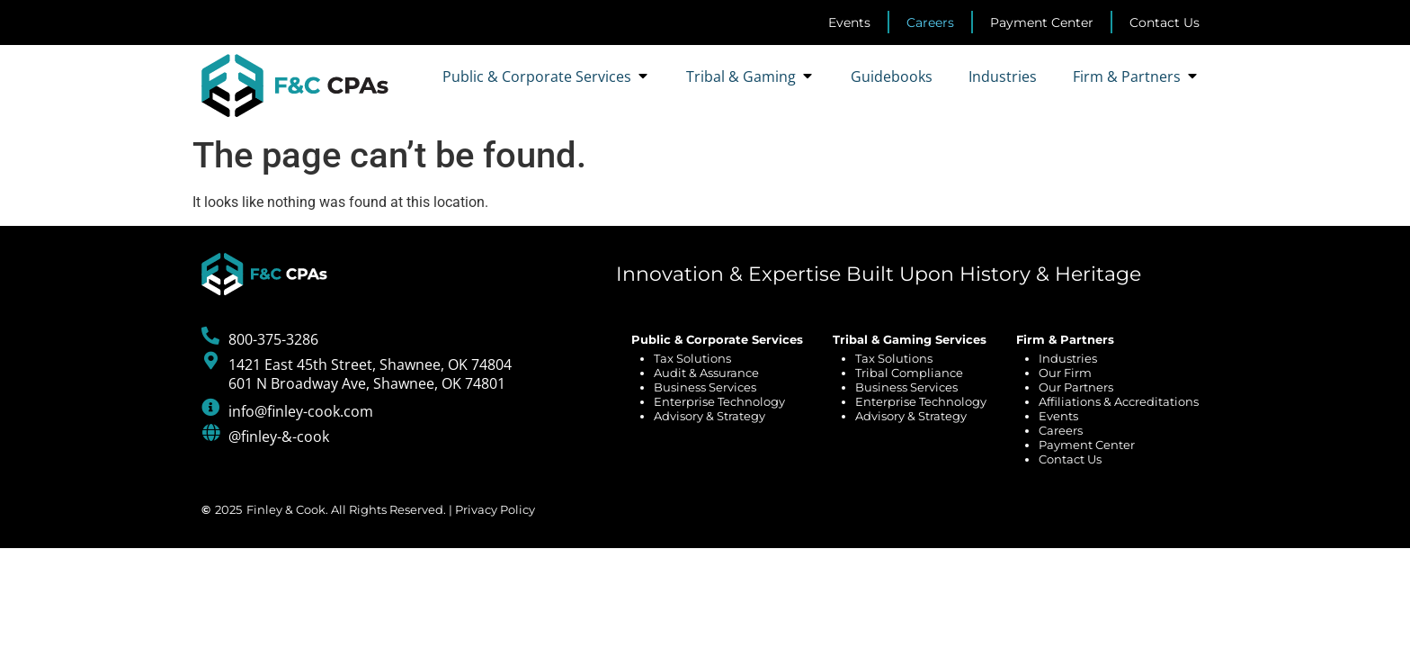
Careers (1061, 430)
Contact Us (1070, 459)
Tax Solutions (692, 358)
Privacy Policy (495, 509)
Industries (1068, 358)
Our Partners (1076, 387)
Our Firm (1065, 372)
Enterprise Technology (719, 401)
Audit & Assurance (706, 372)
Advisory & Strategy (709, 416)
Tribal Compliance (909, 372)
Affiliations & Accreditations (1119, 401)
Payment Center (1087, 444)
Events (1058, 416)
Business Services (705, 387)
